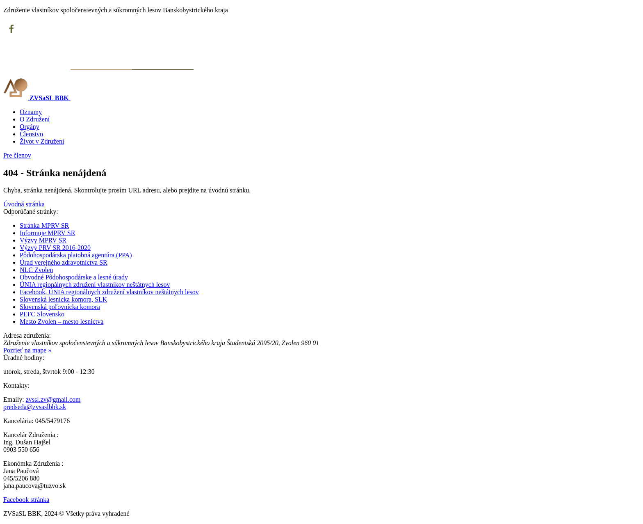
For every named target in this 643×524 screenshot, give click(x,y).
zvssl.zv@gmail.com (53, 399)
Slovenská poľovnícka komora (60, 306)
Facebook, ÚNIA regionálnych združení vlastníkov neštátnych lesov (109, 291)
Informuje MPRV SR (47, 232)
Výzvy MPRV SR (43, 240)
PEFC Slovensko (42, 314)
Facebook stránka (26, 499)
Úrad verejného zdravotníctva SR (63, 262)
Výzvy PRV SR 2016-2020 (55, 247)
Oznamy (31, 111)
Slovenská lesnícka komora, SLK (63, 299)
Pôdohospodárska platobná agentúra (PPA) (76, 255)
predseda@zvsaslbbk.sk (34, 406)
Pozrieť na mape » (27, 350)
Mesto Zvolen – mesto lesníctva (61, 321)
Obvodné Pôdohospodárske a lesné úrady (74, 277)
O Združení (35, 119)
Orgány (29, 126)
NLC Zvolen (36, 269)
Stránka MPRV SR (44, 225)
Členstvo (31, 133)
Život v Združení (42, 141)
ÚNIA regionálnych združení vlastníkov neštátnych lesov (95, 284)
